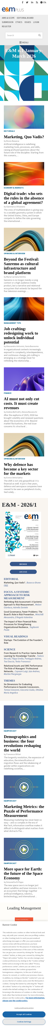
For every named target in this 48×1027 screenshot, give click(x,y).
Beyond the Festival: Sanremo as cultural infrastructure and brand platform (21, 266)
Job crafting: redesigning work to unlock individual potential (21, 336)
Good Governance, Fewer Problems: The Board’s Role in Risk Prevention (23, 614)
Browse (23, 564)
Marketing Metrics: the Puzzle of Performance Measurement (24, 811)
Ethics (19, 22)
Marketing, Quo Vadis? (24, 137)
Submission (7, 22)
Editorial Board (25, 18)
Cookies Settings (24, 1021)
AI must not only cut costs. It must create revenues (21, 403)
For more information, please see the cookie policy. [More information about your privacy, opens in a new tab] (24, 999)
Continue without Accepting (24, 1008)
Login (36, 22)
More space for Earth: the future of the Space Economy (23, 873)
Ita (43, 2)
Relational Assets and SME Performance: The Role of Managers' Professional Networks (23, 670)
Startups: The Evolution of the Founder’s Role (23, 641)
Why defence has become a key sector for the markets (21, 469)
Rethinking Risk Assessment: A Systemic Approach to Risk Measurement (23, 604)
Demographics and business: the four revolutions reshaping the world (22, 743)
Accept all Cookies (24, 1014)
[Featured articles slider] (24, 73)
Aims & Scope (8, 18)
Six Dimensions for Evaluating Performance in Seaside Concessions (23, 688)
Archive (23, 571)
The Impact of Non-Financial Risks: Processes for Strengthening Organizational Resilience (21, 625)
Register (6, 26)
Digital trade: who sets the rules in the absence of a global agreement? (24, 198)
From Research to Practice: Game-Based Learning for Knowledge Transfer (24, 657)
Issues (28, 22)
